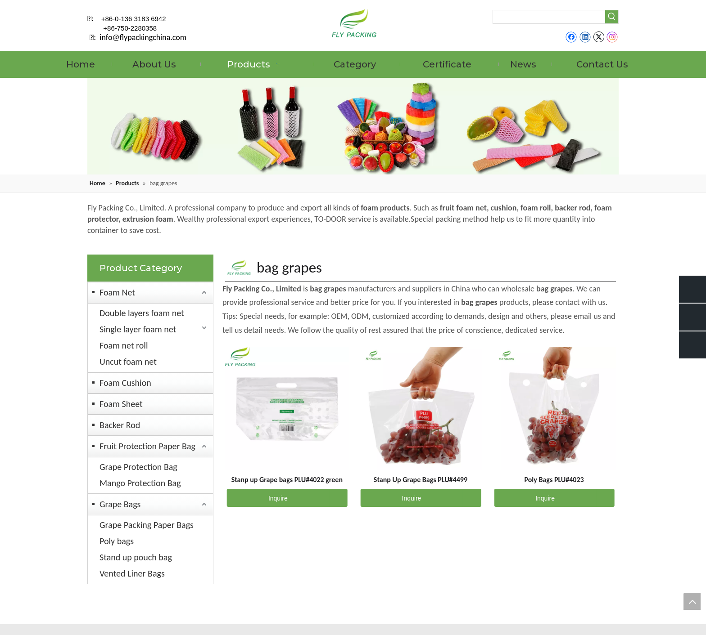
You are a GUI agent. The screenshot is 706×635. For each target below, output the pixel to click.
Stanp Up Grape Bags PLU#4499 (420, 479)
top (692, 601)
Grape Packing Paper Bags (147, 524)
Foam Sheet (121, 403)
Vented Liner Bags (132, 573)
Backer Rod (120, 425)
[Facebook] (571, 37)
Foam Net (117, 292)
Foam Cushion (125, 382)
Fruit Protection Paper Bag (147, 446)
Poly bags (117, 541)
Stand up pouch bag (136, 557)
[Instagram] (612, 37)
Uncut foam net (128, 361)
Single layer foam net (138, 329)
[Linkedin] (585, 37)
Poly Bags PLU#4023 (554, 479)
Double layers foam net (142, 313)
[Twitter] (598, 37)
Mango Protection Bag (140, 483)
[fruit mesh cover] (353, 126)
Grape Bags (120, 504)
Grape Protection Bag (138, 466)
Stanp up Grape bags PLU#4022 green (287, 479)
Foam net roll (124, 345)
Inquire (257, 498)
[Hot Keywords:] (611, 16)
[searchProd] (549, 16)
